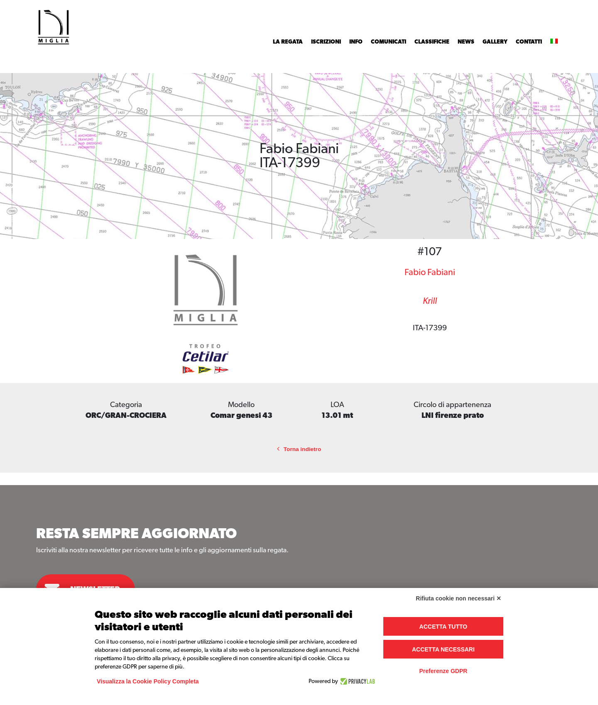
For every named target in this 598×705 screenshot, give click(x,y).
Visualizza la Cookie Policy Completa (148, 681)
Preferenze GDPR (443, 671)
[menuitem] (554, 42)
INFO (356, 42)
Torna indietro (299, 449)
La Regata (288, 42)
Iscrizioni (326, 42)
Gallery (495, 42)
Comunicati (388, 42)
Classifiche (431, 42)
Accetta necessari (443, 649)
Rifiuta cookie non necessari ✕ (458, 598)
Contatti (529, 42)
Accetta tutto (443, 626)
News (466, 42)
